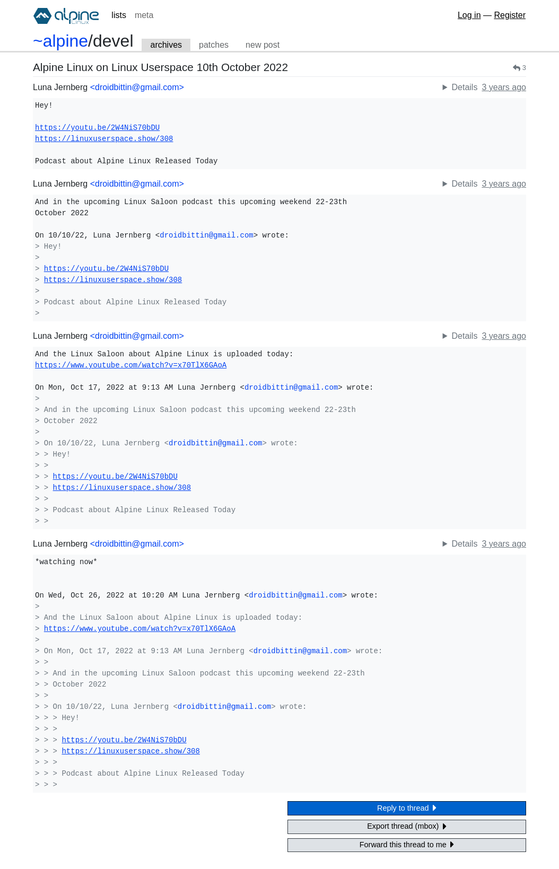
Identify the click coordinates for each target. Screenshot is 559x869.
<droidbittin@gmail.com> (137, 87)
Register (510, 15)
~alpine (60, 40)
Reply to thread (406, 808)
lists (118, 15)
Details (464, 87)
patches (214, 44)
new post (263, 44)
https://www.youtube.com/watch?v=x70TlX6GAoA (130, 365)
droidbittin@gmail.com (206, 235)
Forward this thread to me (407, 844)
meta (144, 15)
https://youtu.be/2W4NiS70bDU (97, 128)
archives (166, 44)
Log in (469, 15)
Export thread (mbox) (407, 826)
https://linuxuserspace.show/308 (104, 139)
